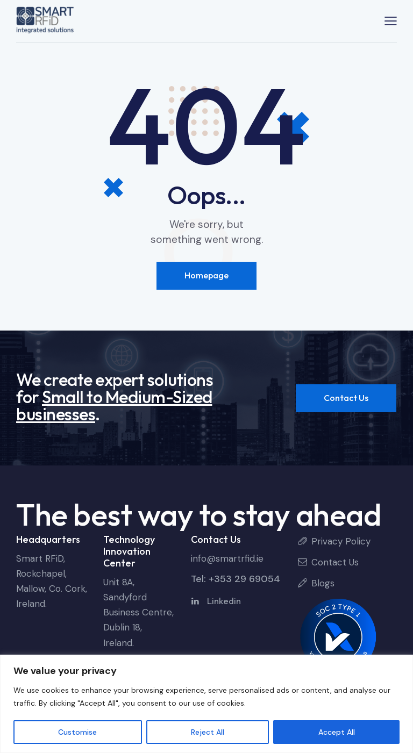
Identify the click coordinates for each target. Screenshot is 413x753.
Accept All (336, 732)
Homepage (206, 275)
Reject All (207, 732)
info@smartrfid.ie (227, 558)
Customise (77, 732)
